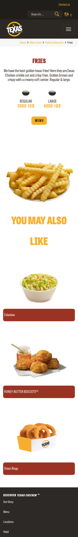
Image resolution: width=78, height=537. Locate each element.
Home (23, 42)
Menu (39, 121)
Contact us (64, 4)
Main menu (36, 42)
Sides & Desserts (54, 42)
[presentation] (45, 14)
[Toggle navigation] (68, 29)
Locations (8, 522)
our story (8, 502)
